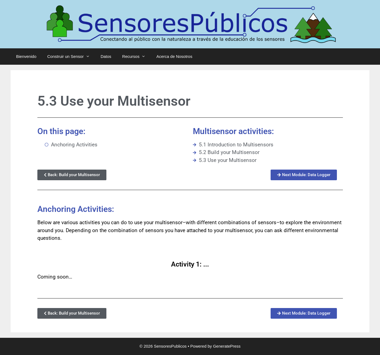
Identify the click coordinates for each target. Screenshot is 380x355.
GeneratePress (227, 346)
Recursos (136, 56)
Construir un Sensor (71, 56)
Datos (106, 56)
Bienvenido (26, 56)
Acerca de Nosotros (174, 56)
